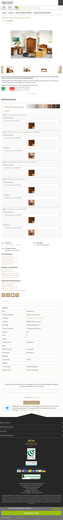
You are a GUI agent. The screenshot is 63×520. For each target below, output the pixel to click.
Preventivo (16, 8)
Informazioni (7, 427)
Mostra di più (31, 93)
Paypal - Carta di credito (8, 283)
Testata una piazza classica (17, 115)
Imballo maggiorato (6, 269)
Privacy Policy (36, 397)
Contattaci (9, 8)
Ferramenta (6, 147)
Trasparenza (7, 436)
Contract (10, 12)
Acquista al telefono (7, 263)
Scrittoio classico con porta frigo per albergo (23, 132)
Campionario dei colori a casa (9, 258)
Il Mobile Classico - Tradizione (13, 245)
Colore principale (8, 117)
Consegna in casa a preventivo (10, 277)
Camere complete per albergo (23, 12)
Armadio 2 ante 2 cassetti (16, 209)
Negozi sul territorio (7, 260)
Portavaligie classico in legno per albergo (22, 162)
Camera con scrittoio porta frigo (42, 12)
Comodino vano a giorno (16, 179)
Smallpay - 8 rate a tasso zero (9, 286)
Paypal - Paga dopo (6, 285)
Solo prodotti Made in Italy (9, 262)
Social (3, 431)
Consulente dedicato (7, 256)
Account (4, 8)
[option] (31, 45)
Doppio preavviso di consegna (10, 273)
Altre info (5, 301)
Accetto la (27, 397)
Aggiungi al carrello (31, 513)
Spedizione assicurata (7, 271)
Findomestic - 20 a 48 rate (8, 288)
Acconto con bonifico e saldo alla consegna (13, 290)
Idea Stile (5, 423)
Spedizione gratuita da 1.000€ (10, 275)
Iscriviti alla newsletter (31, 402)
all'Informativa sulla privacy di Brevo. (28, 410)
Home (4, 12)
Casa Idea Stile (31, 2)
